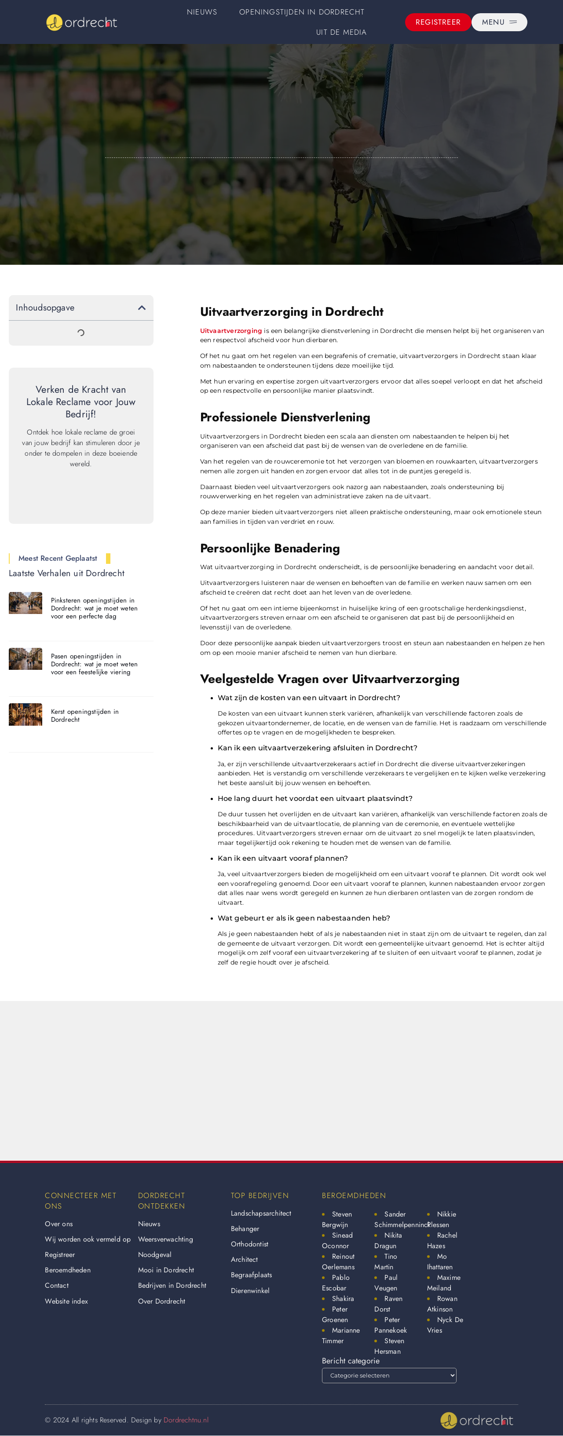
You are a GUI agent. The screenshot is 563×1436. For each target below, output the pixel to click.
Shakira (343, 1298)
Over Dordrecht (162, 1301)
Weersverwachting (165, 1239)
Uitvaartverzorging (231, 331)
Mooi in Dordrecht (166, 1270)
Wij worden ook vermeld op (88, 1239)
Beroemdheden (67, 1270)
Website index (66, 1301)
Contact (56, 1285)
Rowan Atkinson (442, 1303)
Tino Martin (385, 1261)
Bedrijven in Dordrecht (172, 1285)
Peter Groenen (335, 1314)
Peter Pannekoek (390, 1325)
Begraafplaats (251, 1275)
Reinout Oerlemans (338, 1261)
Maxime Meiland (444, 1282)
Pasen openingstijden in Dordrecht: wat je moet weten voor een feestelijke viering (94, 664)
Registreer (60, 1255)
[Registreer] (438, 22)
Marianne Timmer (341, 1335)
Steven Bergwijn (337, 1219)
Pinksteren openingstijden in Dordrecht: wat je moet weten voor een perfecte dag (94, 608)
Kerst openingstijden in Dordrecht (85, 715)
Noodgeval (155, 1255)
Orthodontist (249, 1244)
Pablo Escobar (336, 1282)
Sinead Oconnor (337, 1240)
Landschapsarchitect (261, 1213)
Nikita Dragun (388, 1240)
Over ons (59, 1224)
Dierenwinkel (250, 1291)
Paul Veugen (386, 1282)
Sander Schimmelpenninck (402, 1219)
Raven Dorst (388, 1303)
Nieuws (202, 12)
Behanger (245, 1229)
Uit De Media (341, 32)
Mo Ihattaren (440, 1261)
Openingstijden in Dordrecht (302, 12)
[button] (142, 307)
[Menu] (499, 22)
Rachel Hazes (442, 1240)
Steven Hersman (389, 1346)
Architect (244, 1259)
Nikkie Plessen (441, 1219)
